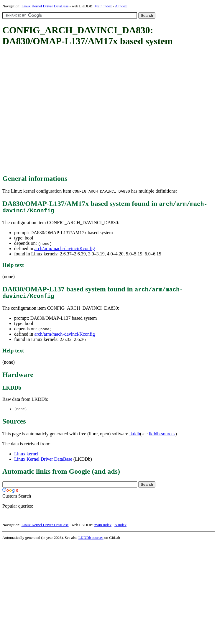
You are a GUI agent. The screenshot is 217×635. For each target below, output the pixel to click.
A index (121, 6)
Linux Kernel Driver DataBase (45, 6)
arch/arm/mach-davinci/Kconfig (64, 249)
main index (102, 528)
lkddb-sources (162, 436)
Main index (103, 6)
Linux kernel (26, 457)
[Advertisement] (58, 111)
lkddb (134, 436)
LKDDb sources (90, 541)
